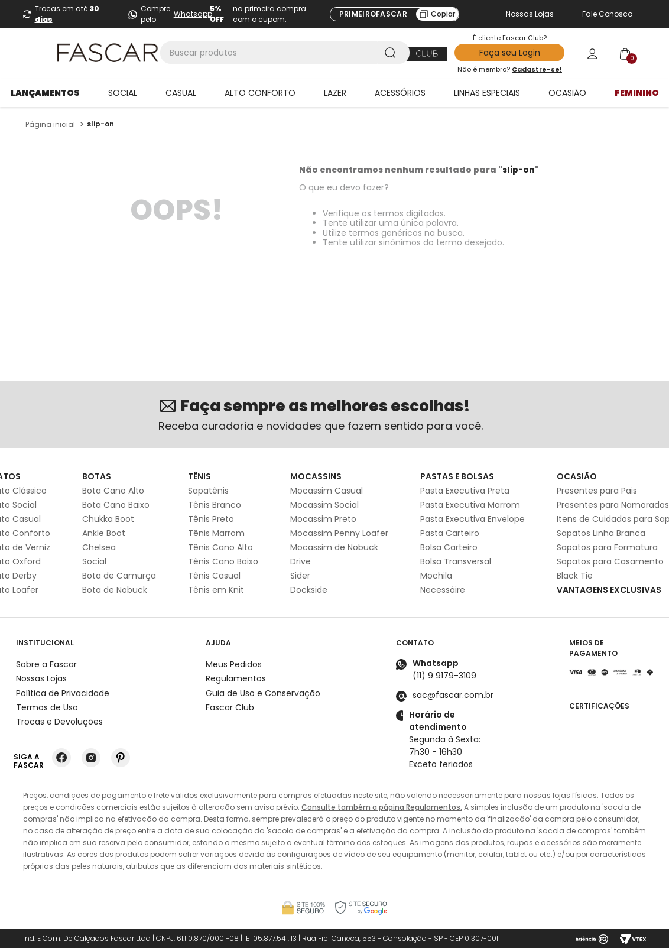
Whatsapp (193, 14)
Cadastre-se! (537, 69)
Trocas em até (67, 14)
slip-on (100, 124)
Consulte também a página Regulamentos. (381, 807)
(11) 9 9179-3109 (444, 675)
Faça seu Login (509, 53)
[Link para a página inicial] (50, 124)
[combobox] (285, 52)
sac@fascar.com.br (453, 695)
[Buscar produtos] (392, 52)
